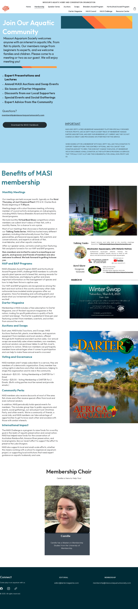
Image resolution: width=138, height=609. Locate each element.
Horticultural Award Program (118, 6)
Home (28, 6)
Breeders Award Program (93, 6)
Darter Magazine (75, 11)
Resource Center (122, 11)
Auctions (67, 6)
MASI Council (91, 11)
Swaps (76, 6)
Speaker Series (54, 6)
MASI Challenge (106, 11)
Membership (39, 6)
